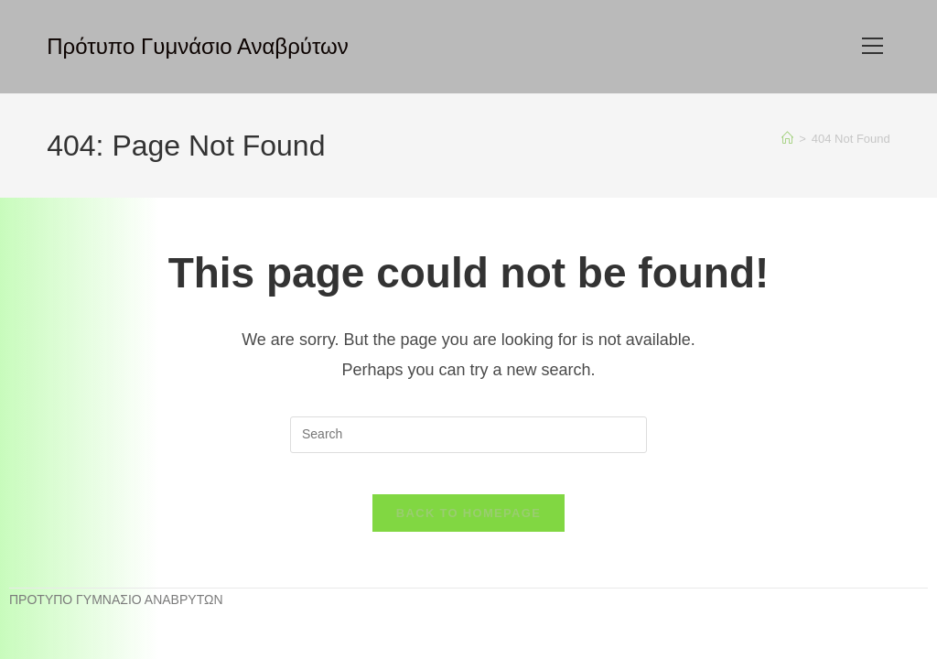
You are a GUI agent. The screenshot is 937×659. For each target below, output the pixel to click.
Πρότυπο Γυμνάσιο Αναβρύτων (198, 46)
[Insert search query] (468, 434)
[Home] (787, 139)
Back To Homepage (468, 528)
